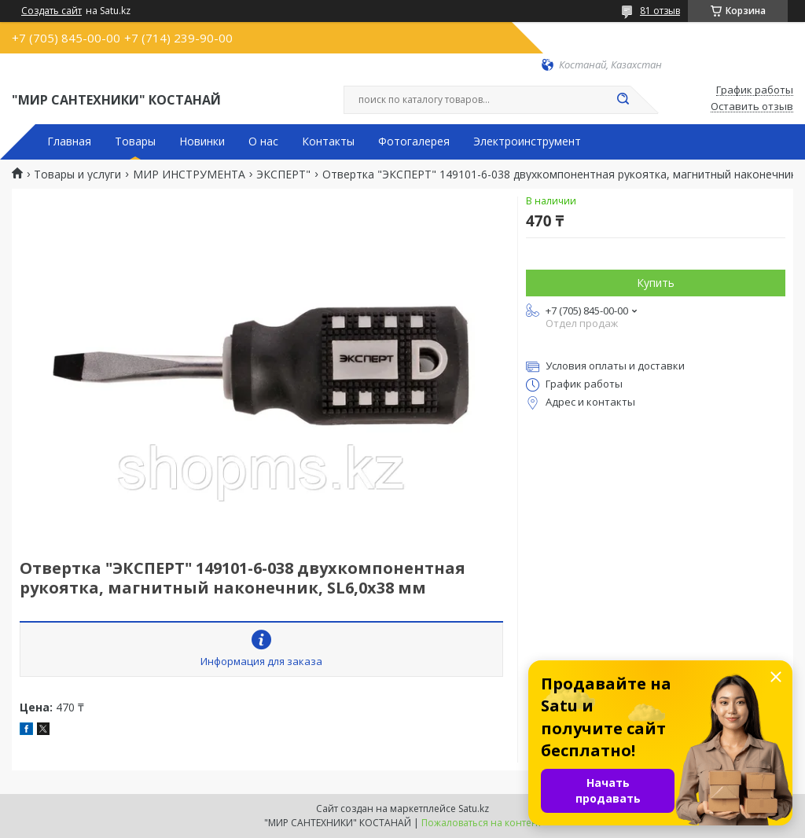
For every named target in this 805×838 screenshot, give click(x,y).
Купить (656, 282)
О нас (263, 141)
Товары (135, 141)
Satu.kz (473, 808)
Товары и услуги (77, 174)
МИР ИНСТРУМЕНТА (189, 174)
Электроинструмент (527, 141)
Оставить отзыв (752, 106)
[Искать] (622, 100)
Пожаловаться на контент (481, 822)
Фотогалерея (414, 141)
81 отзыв (660, 10)
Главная (69, 141)
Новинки (202, 141)
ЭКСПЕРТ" (283, 174)
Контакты (328, 141)
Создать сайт (51, 11)
